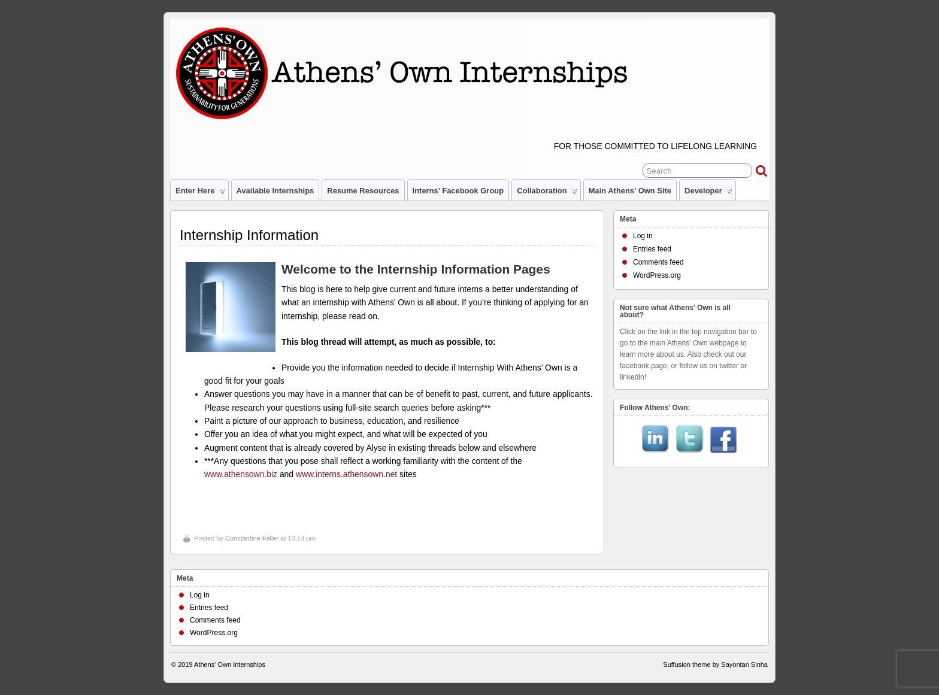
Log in (643, 236)
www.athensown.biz (240, 474)
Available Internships (275, 190)
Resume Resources (363, 190)
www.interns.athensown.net (346, 474)
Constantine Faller (251, 538)
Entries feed (652, 249)
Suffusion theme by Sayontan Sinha (715, 664)
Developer (708, 193)
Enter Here (200, 193)
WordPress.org (657, 275)
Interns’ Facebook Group (458, 190)
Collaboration (547, 193)
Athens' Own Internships (229, 664)
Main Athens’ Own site (630, 190)
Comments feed (658, 262)
